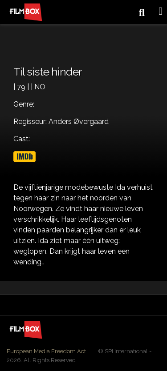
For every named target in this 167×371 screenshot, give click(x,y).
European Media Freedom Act (46, 351)
